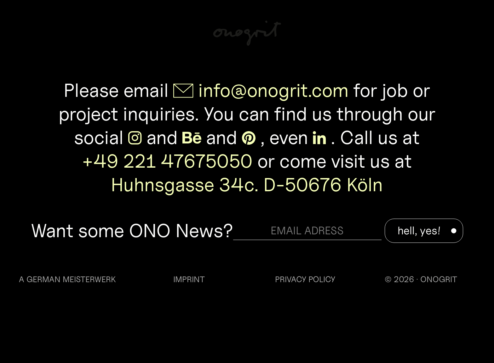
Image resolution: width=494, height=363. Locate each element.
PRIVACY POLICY (305, 279)
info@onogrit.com (273, 90)
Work (37, 30)
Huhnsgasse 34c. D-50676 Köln (247, 185)
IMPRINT (189, 279)
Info (460, 30)
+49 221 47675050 (167, 161)
